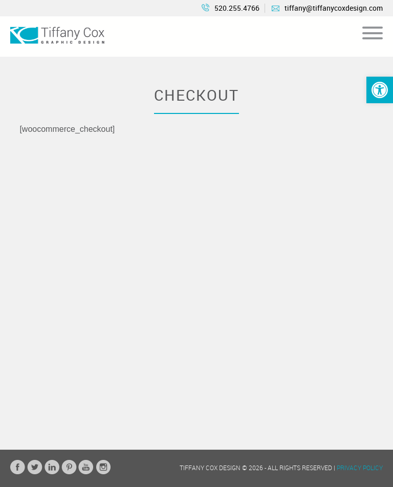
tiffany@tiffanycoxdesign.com (327, 8)
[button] (379, 90)
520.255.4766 (230, 8)
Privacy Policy (360, 467)
